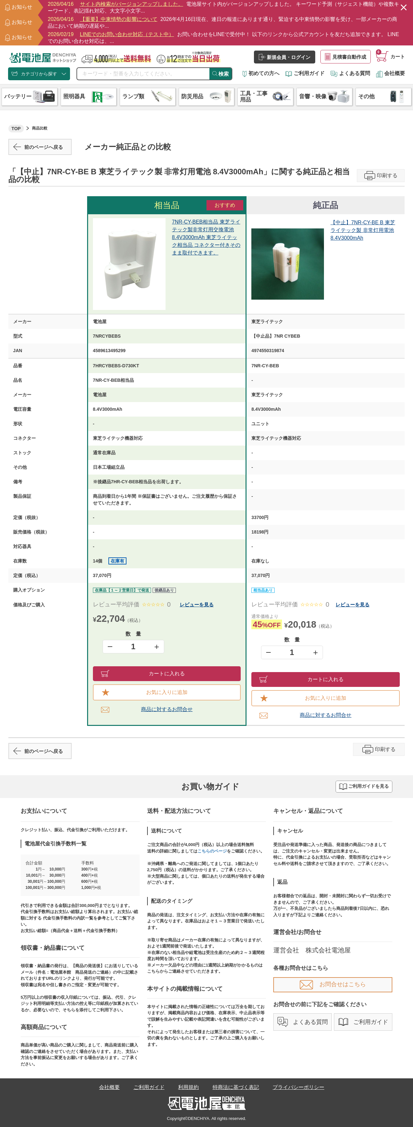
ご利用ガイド (305, 73)
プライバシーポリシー (298, 1087)
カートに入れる (143, 673)
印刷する (381, 175)
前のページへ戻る (38, 146)
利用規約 (188, 1087)
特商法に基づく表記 (236, 1087)
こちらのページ (212, 851)
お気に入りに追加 (144, 692)
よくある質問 (350, 73)
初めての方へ (261, 73)
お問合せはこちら (333, 984)
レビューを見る (197, 604)
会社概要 (390, 73)
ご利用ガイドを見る (364, 786)
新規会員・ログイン (284, 57)
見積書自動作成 (345, 56)
